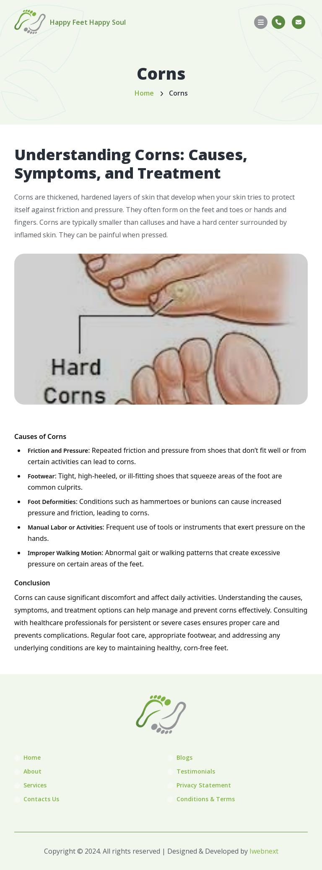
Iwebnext (263, 851)
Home (144, 93)
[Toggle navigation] (260, 22)
